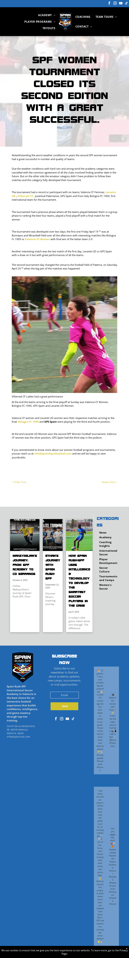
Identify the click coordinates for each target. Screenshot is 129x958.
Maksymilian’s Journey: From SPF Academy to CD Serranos (25, 565)
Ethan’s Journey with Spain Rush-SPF (52, 567)
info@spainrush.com (18, 736)
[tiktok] (126, 4)
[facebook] (109, 4)
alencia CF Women (38, 239)
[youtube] (120, 4)
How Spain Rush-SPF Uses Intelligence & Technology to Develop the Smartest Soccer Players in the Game (79, 580)
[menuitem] (47, 15)
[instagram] (115, 4)
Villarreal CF (25, 196)
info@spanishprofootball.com (53, 453)
